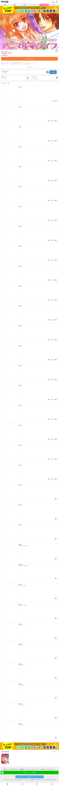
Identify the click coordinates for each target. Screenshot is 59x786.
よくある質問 (10, 779)
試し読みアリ (7, 51)
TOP (5, 4)
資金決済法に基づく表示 (50, 779)
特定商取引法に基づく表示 (40, 779)
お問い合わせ (15, 779)
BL (34, 4)
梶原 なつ (5, 55)
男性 (15, 4)
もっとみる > (54, 751)
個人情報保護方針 (32, 779)
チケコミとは (5, 779)
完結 (2, 51)
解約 (55, 779)
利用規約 (22, 769)
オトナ (54, 4)
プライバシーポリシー (30, 769)
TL (44, 4)
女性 (25, 4)
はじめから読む (29, 58)
